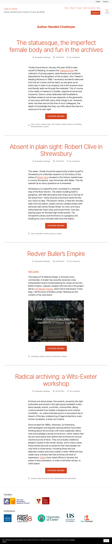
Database (95, 13)
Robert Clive (43, 177)
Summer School (89, 8)
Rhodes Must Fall (61, 478)
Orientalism (78, 124)
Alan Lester (33, 271)
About (72, 8)
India (48, 124)
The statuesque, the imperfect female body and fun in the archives (56, 46)
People (78, 8)
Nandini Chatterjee (43, 57)
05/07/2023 (59, 391)
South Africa (56, 356)
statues (46, 126)
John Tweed (55, 124)
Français (105, 1)
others (43, 457)
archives (34, 478)
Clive (33, 124)
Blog (98, 8)
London (63, 124)
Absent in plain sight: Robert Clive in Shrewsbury (56, 150)
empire (43, 124)
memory (70, 124)
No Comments (74, 57)
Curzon (37, 124)
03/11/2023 (60, 161)
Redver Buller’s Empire (56, 253)
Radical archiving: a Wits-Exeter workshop (56, 380)
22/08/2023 (59, 261)
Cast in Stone (10, 9)
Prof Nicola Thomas (43, 289)
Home (66, 8)
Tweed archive (67, 70)
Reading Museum (37, 126)
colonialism (39, 234)
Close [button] (106, 540)
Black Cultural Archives (46, 478)
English (98, 1)
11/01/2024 (60, 57)
